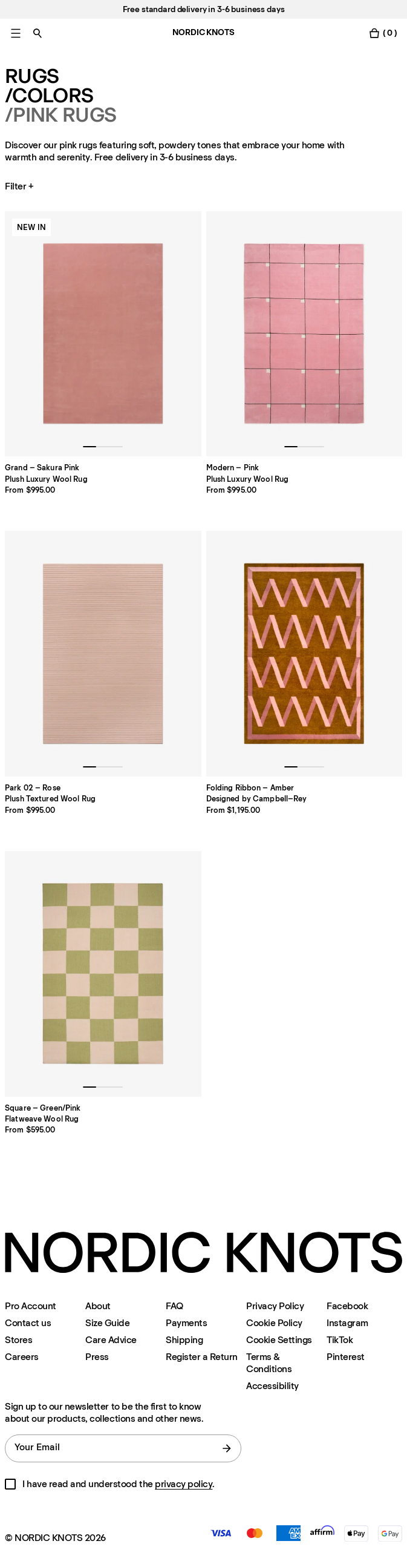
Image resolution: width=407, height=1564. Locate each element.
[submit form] (226, 1448)
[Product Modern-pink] (304, 334)
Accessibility (272, 1386)
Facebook (347, 1306)
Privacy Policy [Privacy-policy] (275, 1306)
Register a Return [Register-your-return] (202, 1356)
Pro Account (30, 1306)
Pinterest (346, 1356)
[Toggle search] (37, 33)
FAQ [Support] (174, 1306)
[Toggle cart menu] (382, 33)
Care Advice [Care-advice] (111, 1340)
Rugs (32, 76)
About (98, 1306)
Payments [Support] (186, 1323)
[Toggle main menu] (16, 33)
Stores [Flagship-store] (18, 1340)
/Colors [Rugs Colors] (49, 95)
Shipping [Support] (184, 1340)
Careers (22, 1356)
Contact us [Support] (28, 1323)
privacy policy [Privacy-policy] (183, 1484)
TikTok (340, 1340)
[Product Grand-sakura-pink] (103, 334)
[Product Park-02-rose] (103, 654)
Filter (20, 186)
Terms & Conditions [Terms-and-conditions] (268, 1363)
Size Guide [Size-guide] (107, 1323)
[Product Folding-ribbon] (304, 654)
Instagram (347, 1323)
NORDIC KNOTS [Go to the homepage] (203, 32)
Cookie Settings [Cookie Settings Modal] (279, 1340)
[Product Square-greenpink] (103, 974)
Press (97, 1356)
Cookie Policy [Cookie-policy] (274, 1323)
